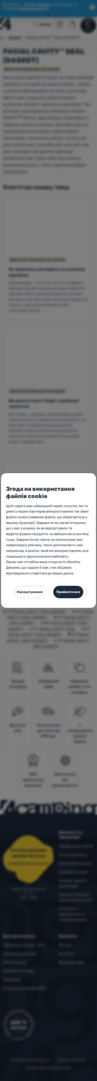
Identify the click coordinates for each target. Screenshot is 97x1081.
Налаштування (30, 592)
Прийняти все (68, 592)
